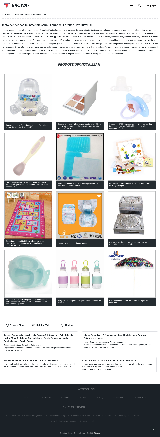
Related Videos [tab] (42, 325)
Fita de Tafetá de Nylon (103, 416)
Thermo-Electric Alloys (56, 416)
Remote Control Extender (80, 416)
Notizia (67, 398)
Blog (85, 398)
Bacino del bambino (117, 33)
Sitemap (97, 433)
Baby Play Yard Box (87, 33)
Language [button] (151, 5)
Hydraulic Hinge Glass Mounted (65, 421)
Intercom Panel (13, 416)
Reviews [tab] (67, 325)
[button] (131, 5)
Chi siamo (121, 398)
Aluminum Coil (87, 421)
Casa (7, 15)
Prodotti (48, 398)
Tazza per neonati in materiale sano (30, 15)
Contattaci (142, 398)
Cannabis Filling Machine (33, 416)
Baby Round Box (102, 33)
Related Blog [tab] (15, 325)
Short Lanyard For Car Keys (127, 416)
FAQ (102, 398)
